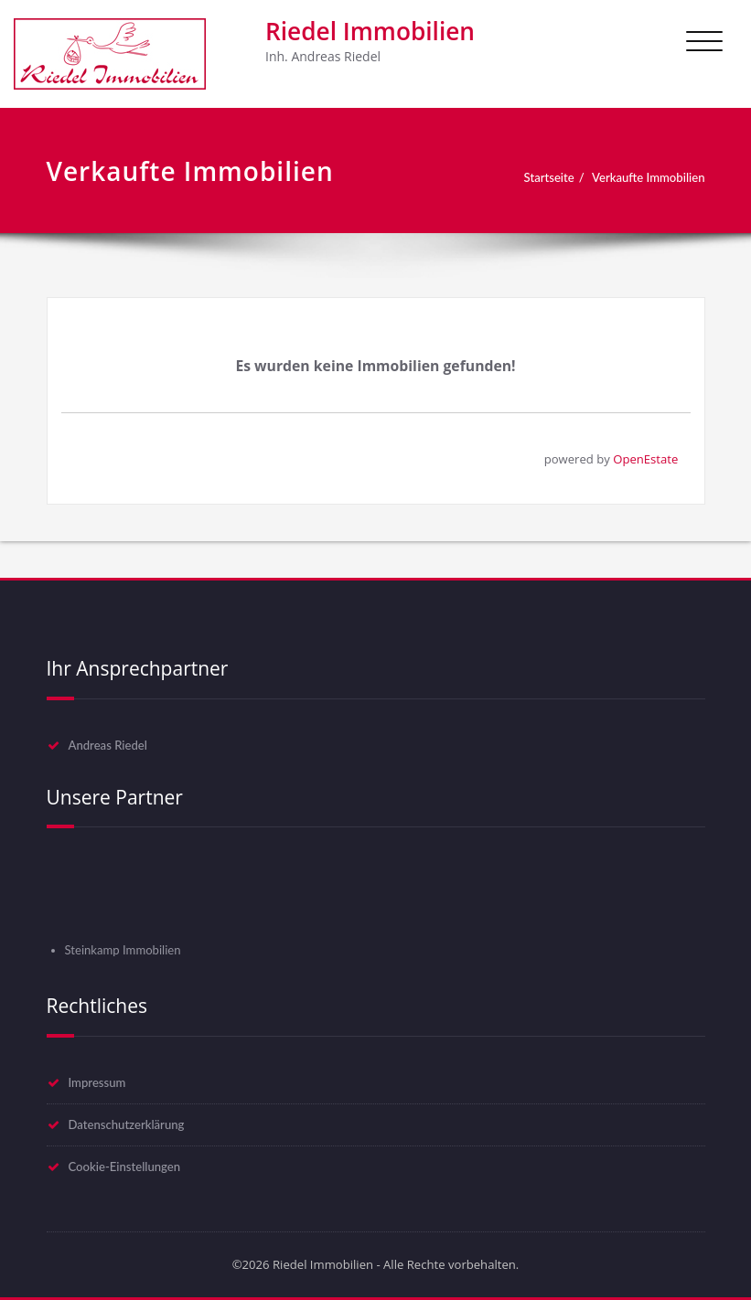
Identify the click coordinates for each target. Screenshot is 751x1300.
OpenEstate (645, 459)
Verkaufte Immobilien (648, 177)
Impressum (97, 1082)
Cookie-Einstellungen (125, 1166)
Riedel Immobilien (370, 31)
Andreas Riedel (108, 745)
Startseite (549, 177)
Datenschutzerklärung (127, 1124)
